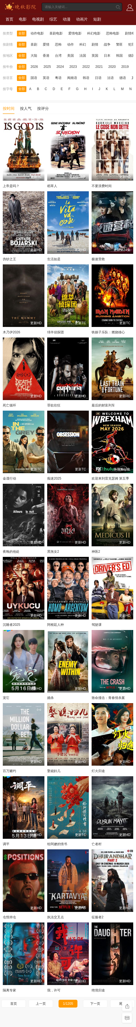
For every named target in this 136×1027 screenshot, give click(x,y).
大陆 (34, 56)
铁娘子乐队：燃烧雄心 (108, 332)
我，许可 (54, 990)
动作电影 (37, 33)
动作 (70, 44)
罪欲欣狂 (54, 405)
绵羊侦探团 (55, 332)
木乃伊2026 (11, 332)
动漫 (66, 19)
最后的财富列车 (103, 405)
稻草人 (52, 186)
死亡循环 (9, 405)
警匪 (119, 44)
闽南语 (72, 78)
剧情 (95, 44)
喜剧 (34, 44)
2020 (112, 67)
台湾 (58, 56)
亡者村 (97, 844)
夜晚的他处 (11, 552)
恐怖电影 (112, 33)
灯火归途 (98, 771)
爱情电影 (75, 33)
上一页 (41, 1004)
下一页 (95, 1004)
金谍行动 (9, 478)
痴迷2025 (54, 478)
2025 (47, 67)
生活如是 (54, 259)
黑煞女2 (53, 552)
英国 (95, 56)
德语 (122, 78)
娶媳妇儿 (54, 771)
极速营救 (98, 259)
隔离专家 (9, 990)
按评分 (43, 108)
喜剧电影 (56, 33)
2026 (34, 67)
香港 (46, 56)
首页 (9, 19)
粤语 (58, 78)
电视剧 (38, 19)
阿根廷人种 (55, 625)
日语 (98, 78)
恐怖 (58, 44)
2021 (99, 67)
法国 (82, 56)
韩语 (86, 78)
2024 (60, 67)
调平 (6, 844)
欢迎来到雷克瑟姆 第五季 (110, 478)
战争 (107, 44)
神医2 (96, 552)
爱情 (46, 44)
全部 (21, 33)
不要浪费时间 (102, 186)
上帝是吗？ (11, 186)
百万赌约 (9, 771)
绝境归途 (98, 990)
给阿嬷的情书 (57, 844)
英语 (46, 78)
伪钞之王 (9, 259)
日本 (107, 56)
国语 (34, 78)
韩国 (119, 56)
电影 (23, 19)
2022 (86, 67)
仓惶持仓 (9, 917)
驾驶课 (97, 625)
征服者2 (98, 917)
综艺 (53, 19)
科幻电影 (93, 33)
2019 (125, 67)
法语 (110, 78)
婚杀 (50, 698)
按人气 (26, 108)
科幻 (82, 44)
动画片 (82, 19)
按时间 (8, 108)
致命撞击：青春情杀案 (108, 698)
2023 (73, 67)
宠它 (6, 698)
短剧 (97, 19)
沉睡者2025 (11, 625)
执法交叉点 (55, 917)
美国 (70, 56)
